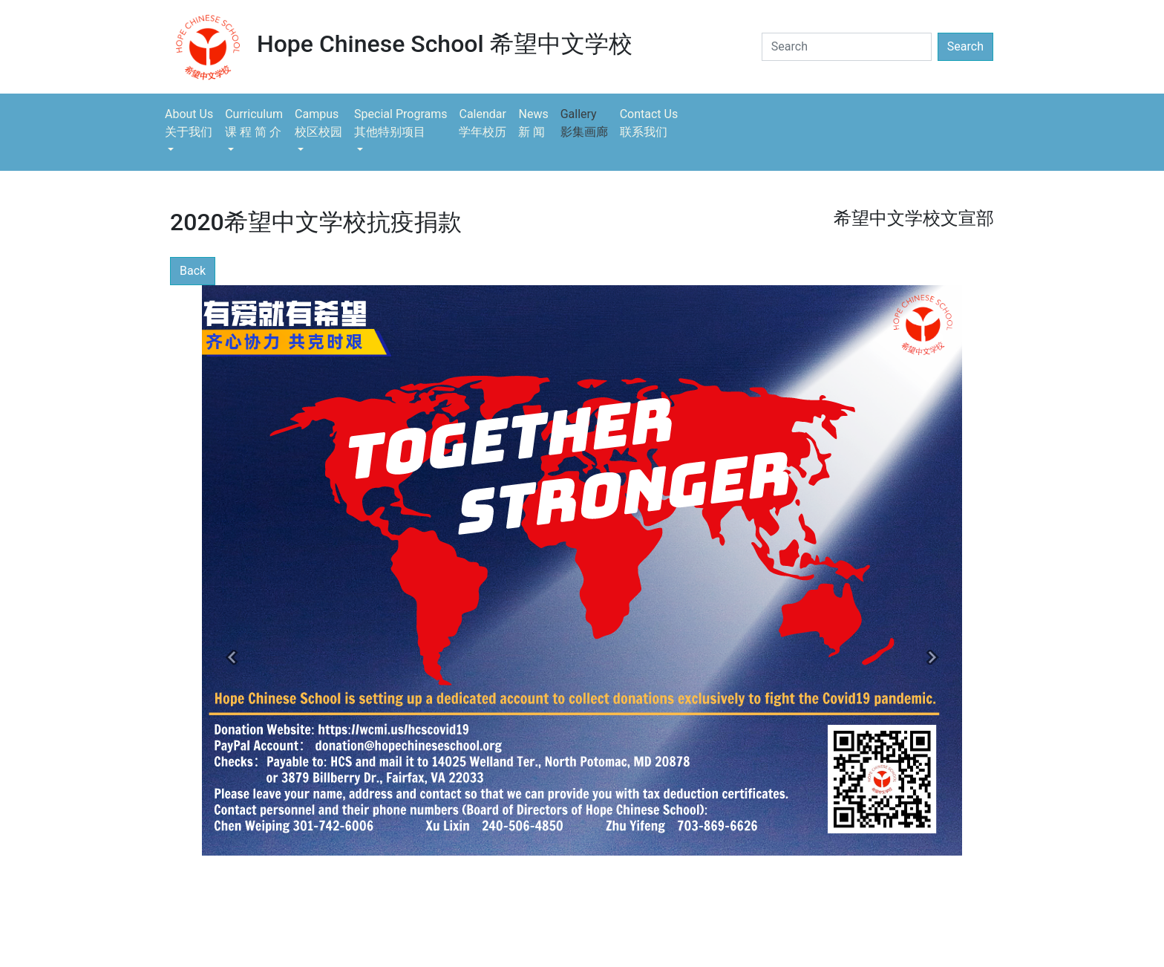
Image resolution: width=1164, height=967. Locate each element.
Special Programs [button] (400, 124)
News (533, 124)
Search (965, 46)
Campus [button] (318, 124)
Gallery (584, 124)
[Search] (847, 47)
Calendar (482, 124)
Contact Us (649, 124)
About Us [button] (189, 124)
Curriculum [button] (254, 124)
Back (193, 271)
